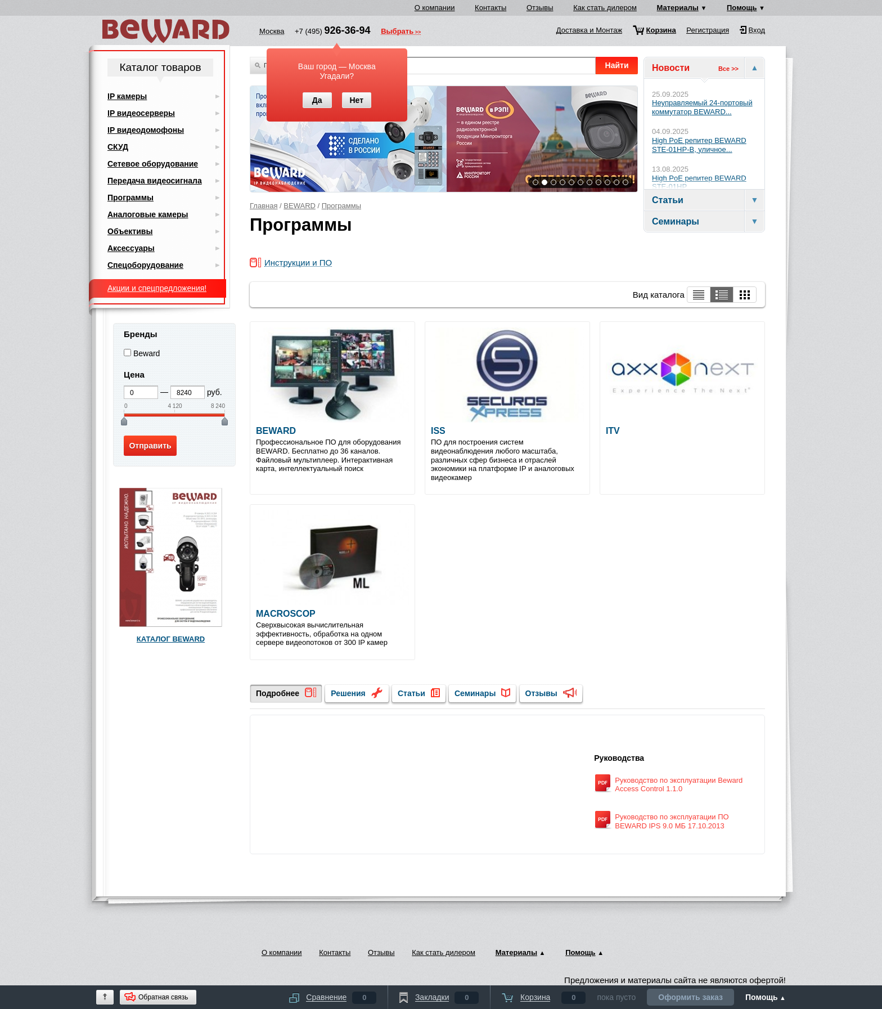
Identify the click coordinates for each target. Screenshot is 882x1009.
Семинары (475, 693)
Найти (617, 65)
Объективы (129, 231)
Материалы (678, 7)
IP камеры (127, 96)
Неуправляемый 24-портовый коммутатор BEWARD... (702, 107)
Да (317, 100)
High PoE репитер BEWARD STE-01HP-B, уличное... (699, 145)
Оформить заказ (690, 997)
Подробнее (277, 693)
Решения (348, 693)
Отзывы (540, 7)
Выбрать (397, 32)
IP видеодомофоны (145, 129)
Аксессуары (131, 248)
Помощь (742, 7)
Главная (263, 205)
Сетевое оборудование (152, 163)
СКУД (117, 146)
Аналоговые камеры (147, 214)
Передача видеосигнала (154, 180)
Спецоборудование (145, 265)
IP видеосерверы (141, 113)
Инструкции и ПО (298, 263)
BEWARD (300, 205)
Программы (341, 205)
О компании (435, 7)
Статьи (411, 693)
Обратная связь (163, 997)
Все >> (728, 68)
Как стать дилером (605, 7)
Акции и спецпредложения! (156, 288)
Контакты (490, 7)
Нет (356, 100)
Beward (146, 353)
